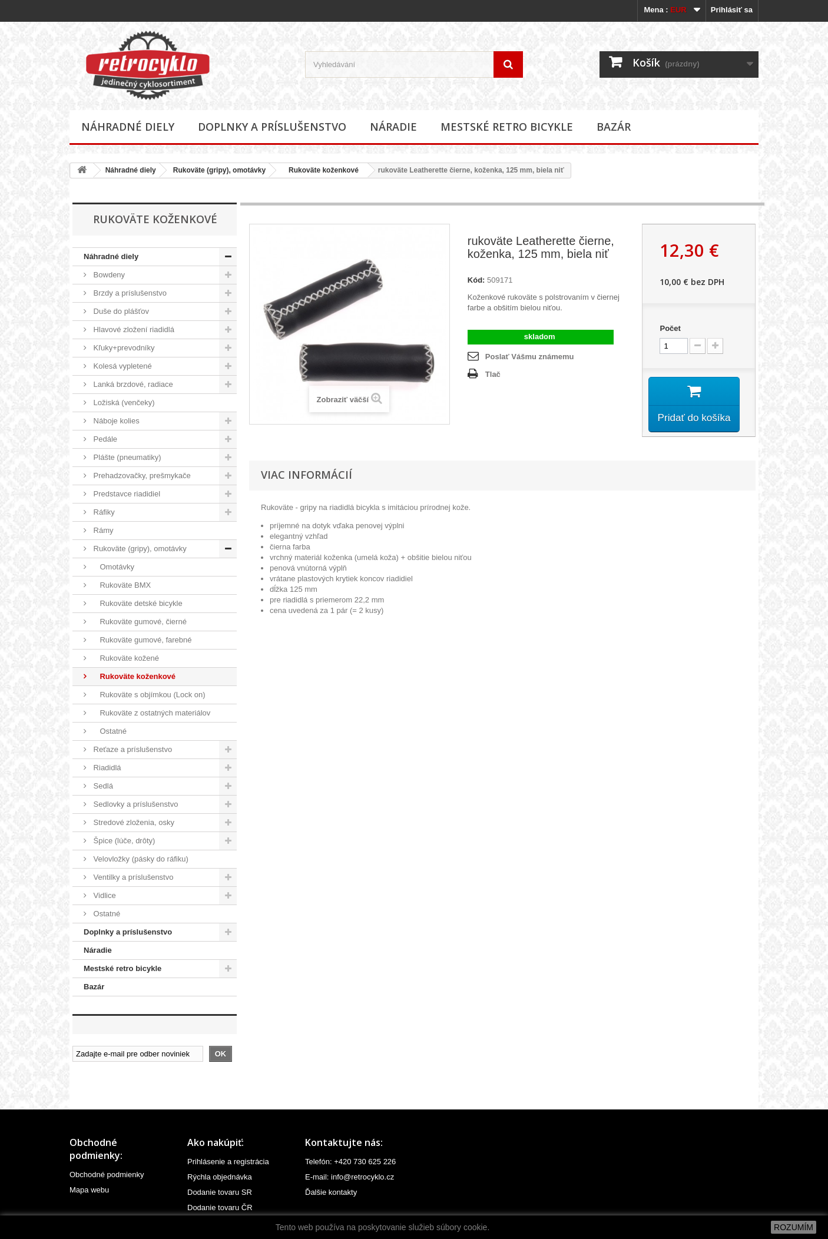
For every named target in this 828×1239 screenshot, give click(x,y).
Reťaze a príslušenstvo (131, 749)
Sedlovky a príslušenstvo (134, 804)
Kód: (476, 280)
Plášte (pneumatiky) (126, 457)
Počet (670, 328)
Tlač (493, 374)
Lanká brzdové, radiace (132, 384)
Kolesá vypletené (121, 366)
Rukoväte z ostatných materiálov (150, 712)
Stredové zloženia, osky (132, 822)
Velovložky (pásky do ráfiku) (139, 858)
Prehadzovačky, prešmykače (141, 475)
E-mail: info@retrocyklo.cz (349, 1176)
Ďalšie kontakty (331, 1192)
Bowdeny (108, 274)
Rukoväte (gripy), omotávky (219, 170)
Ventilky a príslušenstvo (132, 877)
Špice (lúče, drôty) (123, 840)
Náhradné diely (127, 127)
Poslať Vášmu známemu (529, 356)
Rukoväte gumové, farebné (141, 639)
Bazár (614, 127)
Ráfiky (103, 512)
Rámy (102, 530)
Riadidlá (106, 767)
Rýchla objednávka (219, 1176)
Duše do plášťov (120, 311)
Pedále (104, 439)
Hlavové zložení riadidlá (132, 329)
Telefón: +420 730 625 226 (350, 1161)
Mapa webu (89, 1189)
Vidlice (103, 895)
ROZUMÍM (793, 1227)
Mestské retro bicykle (507, 127)
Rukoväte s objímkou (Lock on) (148, 694)
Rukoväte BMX (121, 585)
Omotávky (112, 566)
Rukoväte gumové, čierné (139, 621)
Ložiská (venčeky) (123, 402)
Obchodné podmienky (106, 1174)
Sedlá (102, 785)
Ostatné (109, 731)
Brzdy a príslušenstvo (129, 293)
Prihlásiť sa (732, 9)
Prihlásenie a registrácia (228, 1161)
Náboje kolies (115, 420)
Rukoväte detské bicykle (137, 603)
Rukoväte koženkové (321, 170)
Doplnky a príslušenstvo (272, 127)
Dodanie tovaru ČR (220, 1207)
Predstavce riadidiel (125, 493)
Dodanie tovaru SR (219, 1192)
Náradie (393, 127)
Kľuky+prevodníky (123, 347)
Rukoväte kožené (125, 658)
